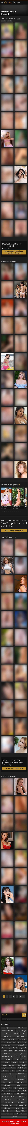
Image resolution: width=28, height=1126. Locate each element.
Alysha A (23, 1048)
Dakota (4, 1091)
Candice (21, 1074)
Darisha (13, 1097)
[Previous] (3, 501)
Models (5, 1024)
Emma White (20, 1111)
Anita (24, 1056)
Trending (3, 20)
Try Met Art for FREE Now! (14, 768)
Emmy (7, 1114)
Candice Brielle (8, 1076)
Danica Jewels (20, 1094)
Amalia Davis (7, 1051)
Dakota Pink (7, 1094)
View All (14, 1117)
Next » (22, 996)
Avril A (22, 1062)
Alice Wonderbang (8, 1042)
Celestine (7, 1085)
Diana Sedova (8, 1102)
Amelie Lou (8, 1054)
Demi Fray (7, 1099)
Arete (23, 1059)
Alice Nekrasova (8, 1039)
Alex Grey (20, 1036)
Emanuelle (20, 1108)
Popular (10, 20)
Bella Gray (21, 1068)
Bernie (5, 1071)
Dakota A (12, 1091)
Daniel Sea (5, 1097)
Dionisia (5, 1105)
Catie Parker (20, 1082)
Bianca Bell (21, 1071)
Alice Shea (21, 1039)
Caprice (22, 1076)
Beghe (5, 1068)
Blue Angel (8, 1074)
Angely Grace (7, 1056)
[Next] (24, 501)
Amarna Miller (20, 1051)
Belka (13, 1068)
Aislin (16, 1033)
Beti (12, 1071)
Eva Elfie (20, 1114)
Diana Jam (20, 1099)
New (19, 18)
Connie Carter (20, 1088)
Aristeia (5, 1062)
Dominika (22, 1105)
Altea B (14, 1048)
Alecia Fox (7, 1036)
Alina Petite (22, 1042)
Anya (16, 1059)
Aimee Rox (6, 1033)
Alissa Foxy (6, 1048)
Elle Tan (7, 1108)
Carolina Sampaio (19, 1079)
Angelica (21, 1054)
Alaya (23, 1033)
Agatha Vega (21, 1031)
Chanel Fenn (20, 1085)
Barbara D (21, 1065)
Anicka (16, 1056)
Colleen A (6, 1088)
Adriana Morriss (8, 1031)
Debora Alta (22, 1097)
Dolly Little (13, 1105)
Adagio (6, 1028)
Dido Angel (21, 1102)
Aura (14, 1062)
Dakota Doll (22, 1091)
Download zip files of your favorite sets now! (14, 252)
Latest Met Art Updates (10, 485)
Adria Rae (20, 1028)
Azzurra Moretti (8, 1065)
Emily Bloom (7, 1111)
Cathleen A (7, 1082)
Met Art (4, 1015)
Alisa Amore (8, 1045)
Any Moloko (7, 1059)
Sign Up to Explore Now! (14, 531)
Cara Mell (6, 1079)
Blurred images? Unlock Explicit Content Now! (13, 1122)
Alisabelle (21, 1045)
